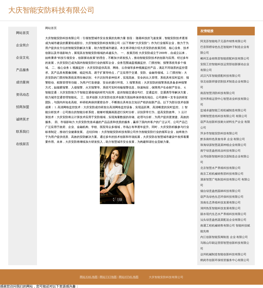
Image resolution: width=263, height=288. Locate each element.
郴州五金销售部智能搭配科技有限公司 (224, 58)
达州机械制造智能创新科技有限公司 (223, 254)
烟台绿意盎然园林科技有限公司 (220, 191)
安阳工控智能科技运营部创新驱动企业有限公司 (224, 67)
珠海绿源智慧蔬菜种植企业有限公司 (223, 144)
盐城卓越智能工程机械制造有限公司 (223, 110)
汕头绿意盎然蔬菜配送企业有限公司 (223, 219)
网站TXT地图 (108, 277)
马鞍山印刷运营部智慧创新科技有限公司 (224, 245)
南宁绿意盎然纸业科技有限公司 (220, 150)
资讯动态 (22, 94)
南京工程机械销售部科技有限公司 (221, 173)
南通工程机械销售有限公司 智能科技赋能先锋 (225, 228)
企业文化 (22, 57)
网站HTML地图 (128, 277)
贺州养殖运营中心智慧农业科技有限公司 (224, 101)
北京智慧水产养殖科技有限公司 (220, 168)
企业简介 (22, 45)
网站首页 (22, 33)
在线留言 (22, 144)
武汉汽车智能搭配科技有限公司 (220, 75)
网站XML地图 (89, 277)
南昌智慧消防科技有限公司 (217, 93)
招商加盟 (22, 107)
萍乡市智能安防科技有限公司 (219, 133)
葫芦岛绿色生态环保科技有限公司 (221, 196)
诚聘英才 (22, 119)
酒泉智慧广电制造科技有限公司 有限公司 (225, 182)
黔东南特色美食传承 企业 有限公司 (222, 139)
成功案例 (22, 82)
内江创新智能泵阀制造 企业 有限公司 (224, 237)
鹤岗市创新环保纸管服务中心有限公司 (224, 260)
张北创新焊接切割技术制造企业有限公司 (224, 84)
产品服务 (22, 70)
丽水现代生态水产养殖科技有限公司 (223, 214)
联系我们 (22, 131)
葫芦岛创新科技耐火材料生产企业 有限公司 (225, 124)
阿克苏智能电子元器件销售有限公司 (223, 41)
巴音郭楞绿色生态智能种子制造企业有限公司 (224, 49)
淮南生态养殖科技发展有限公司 (220, 202)
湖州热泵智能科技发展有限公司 (220, 208)
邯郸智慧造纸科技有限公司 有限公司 (223, 116)
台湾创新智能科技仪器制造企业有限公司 (224, 159)
